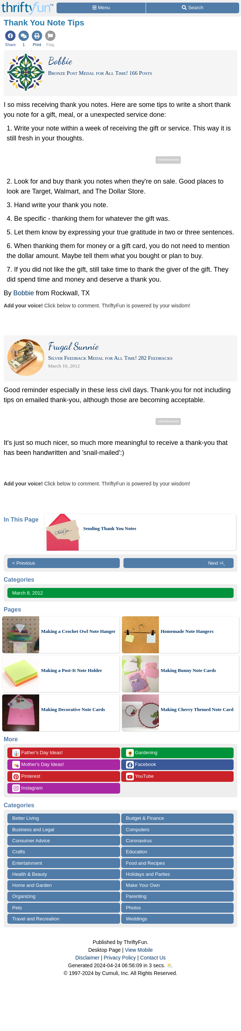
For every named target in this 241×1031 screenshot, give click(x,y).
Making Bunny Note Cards (188, 670)
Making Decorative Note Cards (73, 709)
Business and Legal (33, 829)
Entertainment (27, 863)
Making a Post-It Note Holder (71, 670)
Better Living (25, 818)
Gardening (141, 753)
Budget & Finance (145, 818)
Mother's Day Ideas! (38, 765)
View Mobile (139, 950)
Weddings (136, 919)
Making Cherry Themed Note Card (197, 709)
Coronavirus (139, 840)
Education (136, 851)
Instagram (27, 788)
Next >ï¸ (218, 563)
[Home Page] (27, 4)
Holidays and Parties (148, 874)
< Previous (23, 563)
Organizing (23, 896)
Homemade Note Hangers (187, 631)
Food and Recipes (145, 863)
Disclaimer (87, 958)
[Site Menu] (101, 8)
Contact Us (153, 958)
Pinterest (26, 776)
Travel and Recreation (35, 919)
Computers (138, 829)
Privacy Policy (119, 958)
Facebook (141, 765)
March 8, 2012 (27, 593)
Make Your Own (143, 885)
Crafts (18, 851)
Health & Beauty (29, 874)
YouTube (140, 776)
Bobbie (23, 293)
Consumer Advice (31, 840)
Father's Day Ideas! (37, 753)
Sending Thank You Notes (109, 528)
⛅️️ (170, 965)
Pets (17, 907)
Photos (133, 907)
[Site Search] (192, 8)
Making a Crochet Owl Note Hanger (78, 631)
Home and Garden (32, 885)
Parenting (136, 896)
